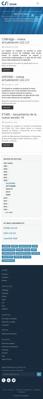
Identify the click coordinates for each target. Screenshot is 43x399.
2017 (5, 201)
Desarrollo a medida (8, 322)
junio (8, 195)
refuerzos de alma (8, 249)
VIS (3, 303)
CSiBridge (6, 246)
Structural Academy (8, 343)
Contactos (5, 277)
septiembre (11, 186)
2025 (5, 166)
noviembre (10, 183)
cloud (34, 246)
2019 (5, 198)
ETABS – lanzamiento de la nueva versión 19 (19, 115)
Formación (5, 325)
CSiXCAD (36, 253)
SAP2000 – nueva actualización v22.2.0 (15, 78)
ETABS (14, 246)
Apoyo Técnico (7, 359)
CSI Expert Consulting (9, 319)
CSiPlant (5, 309)
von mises (27, 257)
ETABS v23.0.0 (10, 228)
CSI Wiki (4, 353)
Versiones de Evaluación (10, 347)
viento (27, 249)
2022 (5, 175)
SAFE (4, 299)
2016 (5, 204)
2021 (5, 177)
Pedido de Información (9, 334)
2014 (5, 209)
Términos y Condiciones (24, 390)
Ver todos (8, 163)
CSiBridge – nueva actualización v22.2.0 (15, 40)
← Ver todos (8, 212)
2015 (5, 206)
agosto (9, 189)
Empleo (4, 280)
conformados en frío (23, 253)
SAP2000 (18, 257)
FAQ (3, 356)
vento (34, 249)
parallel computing (8, 253)
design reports (7, 257)
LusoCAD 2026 (10, 238)
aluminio (19, 249)
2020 (5, 180)
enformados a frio (8, 260)
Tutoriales (5, 350)
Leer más (7, 70)
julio (8, 192)
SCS (3, 306)
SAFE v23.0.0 (10, 233)
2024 (5, 169)
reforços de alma (25, 246)
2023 (5, 172)
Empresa (5, 274)
